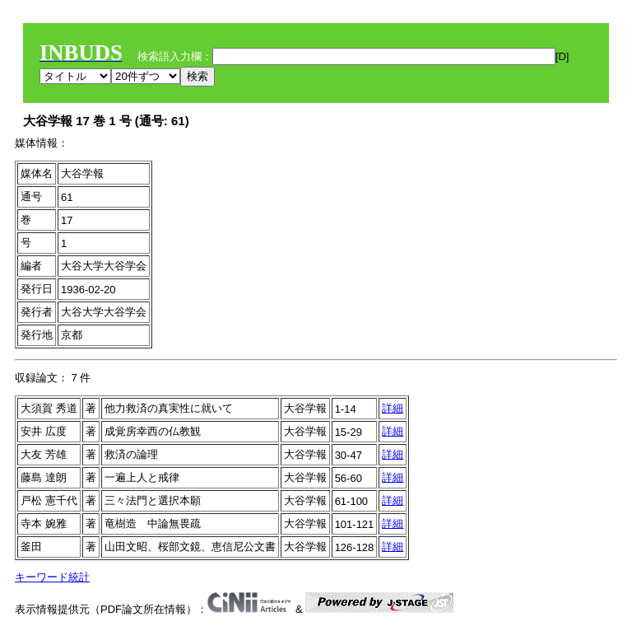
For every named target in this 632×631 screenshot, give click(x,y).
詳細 (392, 408)
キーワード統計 (52, 577)
